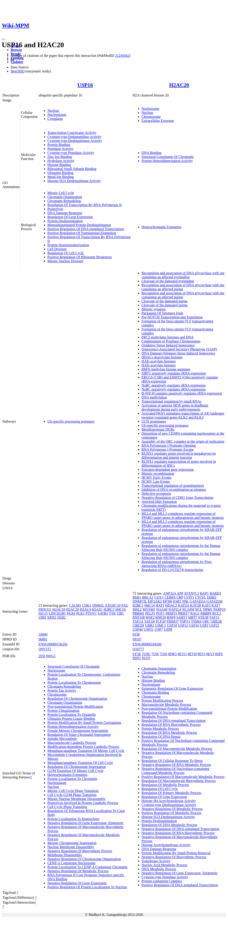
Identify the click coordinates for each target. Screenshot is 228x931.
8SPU (137, 658)
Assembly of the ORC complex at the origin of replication (183, 441)
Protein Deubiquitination (65, 221)
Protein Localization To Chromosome (74, 682)
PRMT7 (183, 613)
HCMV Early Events (156, 477)
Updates (17, 62)
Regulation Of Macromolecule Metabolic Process (177, 749)
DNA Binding (151, 153)
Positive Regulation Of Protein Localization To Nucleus (87, 887)
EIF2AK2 (155, 601)
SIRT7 (192, 617)
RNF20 (160, 617)
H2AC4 (85, 609)
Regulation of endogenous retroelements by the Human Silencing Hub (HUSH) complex (181, 548)
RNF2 (150, 617)
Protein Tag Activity (61, 690)
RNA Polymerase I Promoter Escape (168, 449)
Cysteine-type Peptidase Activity (70, 153)
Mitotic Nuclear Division (65, 261)
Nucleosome (150, 108)
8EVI (202, 654)
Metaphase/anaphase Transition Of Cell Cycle (80, 763)
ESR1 (177, 601)
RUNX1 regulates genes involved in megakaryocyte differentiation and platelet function (179, 455)
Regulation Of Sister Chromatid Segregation (79, 735)
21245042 (122, 55)
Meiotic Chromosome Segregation (71, 843)
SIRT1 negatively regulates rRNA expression (174, 373)
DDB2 (211, 597)
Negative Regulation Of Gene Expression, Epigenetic (85, 823)
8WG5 (50, 656)
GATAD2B (214, 601)
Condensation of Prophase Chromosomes (171, 341)
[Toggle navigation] (3, 39)
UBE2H (138, 625)
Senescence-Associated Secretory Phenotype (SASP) (179, 349)
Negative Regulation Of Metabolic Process (78, 871)
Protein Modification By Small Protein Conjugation (84, 722)
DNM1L (98, 605)
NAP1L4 (174, 609)
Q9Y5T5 (45, 649)
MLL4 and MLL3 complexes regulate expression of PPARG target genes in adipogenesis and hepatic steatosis (183, 516)
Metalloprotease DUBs (158, 429)
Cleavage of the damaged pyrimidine (168, 281)
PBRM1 (138, 613)
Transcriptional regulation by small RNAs (172, 401)
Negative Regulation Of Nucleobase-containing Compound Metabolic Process (175, 771)
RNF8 (171, 617)
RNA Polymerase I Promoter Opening (169, 445)
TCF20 (160, 621)
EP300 (167, 601)
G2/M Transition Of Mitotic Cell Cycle (75, 771)
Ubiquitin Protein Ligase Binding (71, 718)
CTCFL (200, 597)
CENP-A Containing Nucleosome (71, 863)
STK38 (203, 617)
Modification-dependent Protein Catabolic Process (83, 747)
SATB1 (103, 613)
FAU (124, 605)
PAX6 (71, 613)
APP (180, 593)
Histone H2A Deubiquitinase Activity (74, 181)
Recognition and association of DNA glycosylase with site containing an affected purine (183, 287)
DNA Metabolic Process (159, 869)
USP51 (149, 629)
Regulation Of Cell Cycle (65, 253)
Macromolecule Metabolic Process (166, 704)
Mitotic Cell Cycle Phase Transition (72, 791)
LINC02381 (57, 613)
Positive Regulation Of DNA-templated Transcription (85, 229)
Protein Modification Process (162, 700)
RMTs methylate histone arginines (166, 369)
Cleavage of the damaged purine (165, 301)
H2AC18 (58, 609)
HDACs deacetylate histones (162, 357)
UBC (120, 613)
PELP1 (150, 613)
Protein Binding (58, 145)
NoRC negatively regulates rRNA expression (174, 385)
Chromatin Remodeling (64, 201)
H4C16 (120, 609)
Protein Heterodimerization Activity (167, 161)
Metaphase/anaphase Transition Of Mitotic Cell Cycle (85, 751)
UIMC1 (160, 625)
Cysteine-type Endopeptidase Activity (74, 137)
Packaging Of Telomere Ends (162, 313)
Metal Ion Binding (60, 177)
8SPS (219, 654)
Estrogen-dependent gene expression (168, 469)
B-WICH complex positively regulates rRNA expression (182, 393)
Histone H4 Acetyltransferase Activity (169, 801)
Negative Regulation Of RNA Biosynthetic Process (178, 833)
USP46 (138, 629)
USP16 (85, 85)
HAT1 (160, 605)
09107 (137, 639)
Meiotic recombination (158, 473)
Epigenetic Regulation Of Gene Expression (172, 688)
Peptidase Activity (60, 149)
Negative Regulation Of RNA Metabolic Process (176, 765)
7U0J (163, 654)
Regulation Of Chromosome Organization (77, 698)
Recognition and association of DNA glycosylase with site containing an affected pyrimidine (183, 275)
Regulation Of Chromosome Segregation (76, 767)
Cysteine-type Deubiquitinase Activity (74, 141)
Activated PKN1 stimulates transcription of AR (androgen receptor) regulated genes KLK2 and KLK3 (183, 415)
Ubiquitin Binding (60, 173)
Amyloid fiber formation (159, 501)
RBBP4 (206, 613)
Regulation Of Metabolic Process (165, 785)
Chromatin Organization (64, 197)
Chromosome (151, 117)
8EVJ (210, 654)
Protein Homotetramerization (68, 245)
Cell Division (57, 249)
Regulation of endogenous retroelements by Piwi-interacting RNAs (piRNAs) (177, 564)
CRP (179, 597)
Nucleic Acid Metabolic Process (164, 865)
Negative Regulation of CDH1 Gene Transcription (177, 497)
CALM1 (75, 605)
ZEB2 (61, 617)
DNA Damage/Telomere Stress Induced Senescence (178, 353)
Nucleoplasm (56, 115)
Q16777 (138, 649)
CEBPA (170, 597)
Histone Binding (59, 165)
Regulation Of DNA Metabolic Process (169, 825)
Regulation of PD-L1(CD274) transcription (172, 570)
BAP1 (204, 593)
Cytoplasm (55, 119)
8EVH (192, 654)
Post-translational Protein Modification (75, 706)
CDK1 (86, 605)
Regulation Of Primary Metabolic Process (171, 793)
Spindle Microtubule (62, 739)
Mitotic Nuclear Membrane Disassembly (76, 799)
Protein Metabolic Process (160, 728)
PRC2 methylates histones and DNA (168, 337)
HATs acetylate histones (159, 361)
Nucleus (53, 111)
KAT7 (216, 605)
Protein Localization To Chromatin (72, 779)
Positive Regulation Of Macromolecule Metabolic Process (183, 777)
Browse (16, 50)
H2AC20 (179, 85)
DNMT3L (140, 601)
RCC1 (216, 613)
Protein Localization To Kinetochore (73, 819)
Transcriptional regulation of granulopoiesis (173, 485)
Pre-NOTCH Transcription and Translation (172, 317)
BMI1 (137, 597)
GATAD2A (198, 601)
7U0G (146, 654)
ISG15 (43, 613)
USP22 (214, 625)
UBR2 (149, 625)
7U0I (155, 654)
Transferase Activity (156, 861)
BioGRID (17, 71)
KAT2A (183, 605)
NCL (198, 609)
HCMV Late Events (156, 481)
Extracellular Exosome (158, 121)
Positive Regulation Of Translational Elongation (81, 233)
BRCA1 (148, 597)
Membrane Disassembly (64, 855)
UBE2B (216, 621)
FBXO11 (45, 609)
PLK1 (80, 613)
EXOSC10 (112, 605)
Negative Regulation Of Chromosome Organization (84, 859)
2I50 (42, 656)
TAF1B (149, 621)
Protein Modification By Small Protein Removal (176, 853)
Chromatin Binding (155, 692)
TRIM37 (172, 621)
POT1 (160, 613)
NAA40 (161, 609)
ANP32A (169, 593)
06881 (43, 639)
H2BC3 (109, 609)
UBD (42, 617)
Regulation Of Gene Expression (70, 217)
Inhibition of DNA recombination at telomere (174, 489)
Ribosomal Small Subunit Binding (71, 169)
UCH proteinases (154, 421)
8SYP (146, 658)
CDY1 (159, 597)
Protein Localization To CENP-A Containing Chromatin (87, 867)
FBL (185, 601)
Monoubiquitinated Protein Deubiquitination (79, 225)
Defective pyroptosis (156, 493)
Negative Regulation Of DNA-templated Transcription (180, 829)
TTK (112, 613)
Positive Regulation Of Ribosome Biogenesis (79, 257)
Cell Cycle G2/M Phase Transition (71, 795)
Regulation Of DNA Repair (161, 737)
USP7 (159, 629)
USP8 (168, 629)
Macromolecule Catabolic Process (71, 743)
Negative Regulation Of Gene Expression (77, 883)
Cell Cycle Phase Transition (67, 807)
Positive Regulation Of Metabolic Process (171, 813)
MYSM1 (149, 609)
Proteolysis (55, 209)
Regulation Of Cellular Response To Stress (172, 761)
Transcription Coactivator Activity (71, 133)
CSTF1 (189, 597)
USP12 (183, 625)
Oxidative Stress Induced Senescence (168, 345)
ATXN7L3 (191, 593)
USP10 (172, 625)
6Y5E (137, 654)
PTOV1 (91, 613)
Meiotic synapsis (154, 309)
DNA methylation (154, 397)
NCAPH (188, 609)
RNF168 (139, 617)
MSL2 (137, 609)
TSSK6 (196, 621)
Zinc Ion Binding (59, 157)
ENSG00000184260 (147, 644)
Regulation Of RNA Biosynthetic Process (171, 724)
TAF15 (214, 617)
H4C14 (150, 605)
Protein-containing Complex (162, 881)
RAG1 (195, 613)
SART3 (181, 617)
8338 (136, 634)
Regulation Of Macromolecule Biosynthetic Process (179, 781)
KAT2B (195, 605)
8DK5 (172, 654)
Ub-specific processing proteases (70, 421)
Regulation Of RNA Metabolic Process (169, 733)
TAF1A (138, 621)
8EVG (182, 654)
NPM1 (208, 609)
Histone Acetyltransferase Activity (166, 845)
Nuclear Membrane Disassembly (70, 847)
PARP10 (219, 609)
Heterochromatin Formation (161, 227)
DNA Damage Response (64, 213)
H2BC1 (138, 605)
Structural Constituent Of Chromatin (168, 157)
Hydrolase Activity (60, 161)
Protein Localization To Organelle (71, 714)
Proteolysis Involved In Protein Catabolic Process (82, 803)
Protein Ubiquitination (63, 710)
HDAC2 (171, 605)
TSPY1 (185, 621)
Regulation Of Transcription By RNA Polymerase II (84, 205)
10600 (43, 634)
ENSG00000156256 (53, 644)
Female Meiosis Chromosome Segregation (77, 731)
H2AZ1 (97, 609)
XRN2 (51, 617)
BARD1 (215, 593)
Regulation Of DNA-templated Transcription (174, 720)
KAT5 (206, 605)
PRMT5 (171, 613)
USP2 (204, 625)
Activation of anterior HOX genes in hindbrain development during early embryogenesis (175, 407)
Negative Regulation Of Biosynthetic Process (79, 851)
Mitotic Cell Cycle (60, 193)
